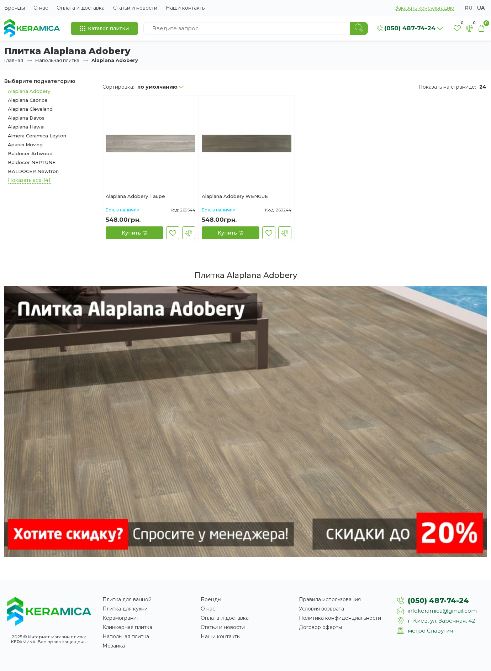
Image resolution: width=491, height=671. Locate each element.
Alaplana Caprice (28, 100)
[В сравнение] (188, 232)
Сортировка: (118, 86)
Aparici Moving (25, 144)
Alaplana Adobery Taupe (135, 196)
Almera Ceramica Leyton (37, 135)
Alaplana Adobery (29, 91)
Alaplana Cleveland (30, 109)
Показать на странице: (447, 86)
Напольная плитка (57, 60)
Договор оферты (320, 627)
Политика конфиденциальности (340, 618)
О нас (40, 8)
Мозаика (113, 646)
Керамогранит (120, 618)
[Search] (359, 28)
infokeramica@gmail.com (442, 610)
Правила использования (330, 599)
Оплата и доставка (81, 8)
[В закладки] (172, 232)
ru (468, 8)
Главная (13, 60)
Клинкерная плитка (127, 627)
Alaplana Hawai (26, 127)
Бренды (14, 8)
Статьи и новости (135, 8)
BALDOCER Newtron (33, 171)
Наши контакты (186, 8)
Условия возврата (321, 609)
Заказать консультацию (424, 8)
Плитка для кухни (125, 609)
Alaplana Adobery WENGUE (235, 196)
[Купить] (134, 232)
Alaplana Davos (26, 118)
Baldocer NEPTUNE (32, 162)
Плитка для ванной (127, 599)
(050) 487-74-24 (438, 600)
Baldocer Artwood (30, 153)
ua (481, 8)
